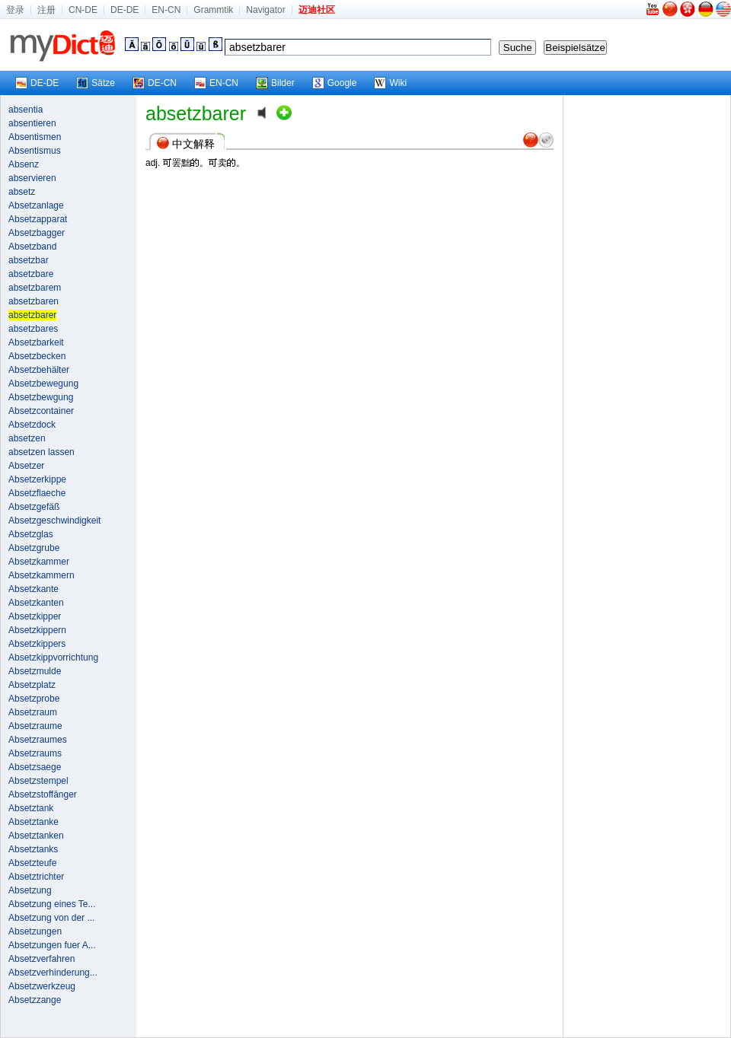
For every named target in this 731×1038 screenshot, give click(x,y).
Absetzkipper (34, 616)
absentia (25, 109)
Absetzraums (35, 753)
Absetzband (32, 246)
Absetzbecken (36, 356)
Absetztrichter (36, 876)
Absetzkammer (38, 561)
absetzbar (28, 260)
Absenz (23, 164)
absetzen (27, 438)
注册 (46, 10)
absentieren (32, 123)
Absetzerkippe (37, 479)
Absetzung (30, 890)
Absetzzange (34, 1000)
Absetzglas (30, 534)
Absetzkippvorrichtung (53, 657)
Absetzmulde (34, 671)
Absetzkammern (41, 575)
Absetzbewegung (43, 383)
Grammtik (213, 10)
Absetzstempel (38, 780)
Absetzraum (32, 712)
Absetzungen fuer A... (52, 945)
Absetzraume (35, 726)
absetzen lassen (41, 452)
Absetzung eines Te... (52, 904)
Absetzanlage (36, 205)
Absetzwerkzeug (41, 986)
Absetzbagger (36, 233)
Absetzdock (32, 424)
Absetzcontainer (41, 411)
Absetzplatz (32, 685)
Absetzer (26, 465)
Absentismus (34, 150)
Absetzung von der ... (51, 917)
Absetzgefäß (33, 506)
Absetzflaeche (36, 493)
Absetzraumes (37, 739)
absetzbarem (34, 287)
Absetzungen (35, 931)
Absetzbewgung (40, 397)
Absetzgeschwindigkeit (54, 520)
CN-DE (83, 10)
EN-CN (166, 10)
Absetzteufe (32, 863)
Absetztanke (33, 822)
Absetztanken (36, 835)
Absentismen (34, 137)
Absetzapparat (37, 219)
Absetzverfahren (41, 959)
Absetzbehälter (38, 370)
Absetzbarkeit (36, 342)
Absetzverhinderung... (52, 972)
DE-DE (124, 10)
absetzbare (30, 274)
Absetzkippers (36, 643)
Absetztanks (33, 849)
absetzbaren (33, 301)
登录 (15, 10)
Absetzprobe (33, 698)
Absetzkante (33, 589)
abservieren (32, 178)
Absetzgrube (33, 548)
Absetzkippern (37, 630)
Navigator (265, 10)
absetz (21, 191)
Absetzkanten (36, 602)
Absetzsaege (34, 767)
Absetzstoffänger (42, 794)
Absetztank (30, 808)
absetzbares (33, 328)
